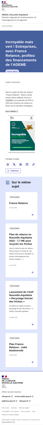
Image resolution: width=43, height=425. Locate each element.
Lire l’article (11, 111)
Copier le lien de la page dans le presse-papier (33, 164)
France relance (12, 71)
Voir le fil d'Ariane (7, 26)
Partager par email (27, 164)
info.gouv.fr (6, 396)
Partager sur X (14, 164)
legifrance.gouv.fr (8, 401)
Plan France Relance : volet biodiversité (18, 347)
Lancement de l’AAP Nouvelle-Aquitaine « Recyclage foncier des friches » (21, 297)
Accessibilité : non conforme (10, 411)
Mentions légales (24, 408)
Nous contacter (25, 411)
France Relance (18, 203)
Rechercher (35, 2)
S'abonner (13, 171)
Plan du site (5, 408)
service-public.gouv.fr (23, 396)
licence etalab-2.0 (7, 422)
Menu (39, 2)
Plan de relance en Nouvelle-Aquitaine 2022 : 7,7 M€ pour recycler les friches (20, 239)
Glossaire (14, 408)
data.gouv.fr (23, 401)
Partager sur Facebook (8, 164)
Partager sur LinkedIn (20, 164)
